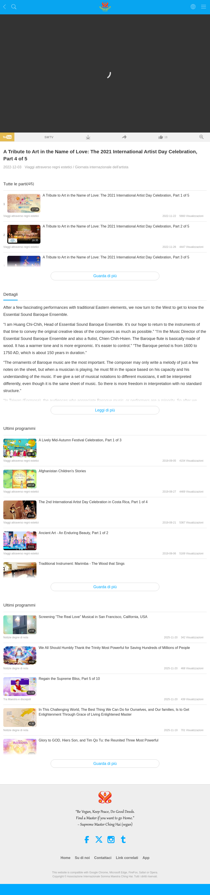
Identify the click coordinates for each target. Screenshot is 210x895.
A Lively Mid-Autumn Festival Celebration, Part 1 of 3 (80, 440)
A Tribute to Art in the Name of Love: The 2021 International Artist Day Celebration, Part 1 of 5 (116, 195)
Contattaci (102, 858)
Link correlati (127, 858)
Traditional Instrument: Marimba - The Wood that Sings (81, 563)
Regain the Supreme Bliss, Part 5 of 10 (69, 679)
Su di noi (82, 858)
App (146, 858)
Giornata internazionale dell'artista (101, 167)
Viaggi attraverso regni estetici (48, 167)
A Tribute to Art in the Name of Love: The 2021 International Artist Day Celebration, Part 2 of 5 (116, 226)
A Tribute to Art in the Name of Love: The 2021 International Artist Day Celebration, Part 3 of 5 (116, 257)
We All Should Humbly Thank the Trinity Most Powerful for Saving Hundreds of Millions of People (114, 648)
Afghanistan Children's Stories (62, 471)
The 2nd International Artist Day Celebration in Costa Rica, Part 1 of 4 (93, 502)
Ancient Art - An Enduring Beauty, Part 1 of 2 (73, 533)
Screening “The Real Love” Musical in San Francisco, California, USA (93, 617)
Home (65, 858)
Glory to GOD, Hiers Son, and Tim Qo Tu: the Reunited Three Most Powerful (98, 740)
